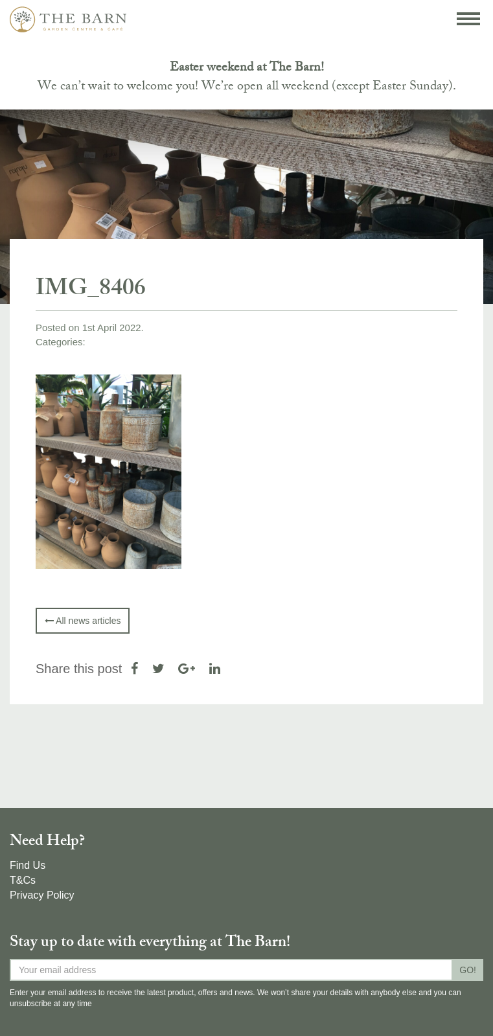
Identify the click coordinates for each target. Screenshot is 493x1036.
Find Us (27, 865)
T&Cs (23, 880)
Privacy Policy (42, 895)
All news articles (82, 621)
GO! (467, 970)
